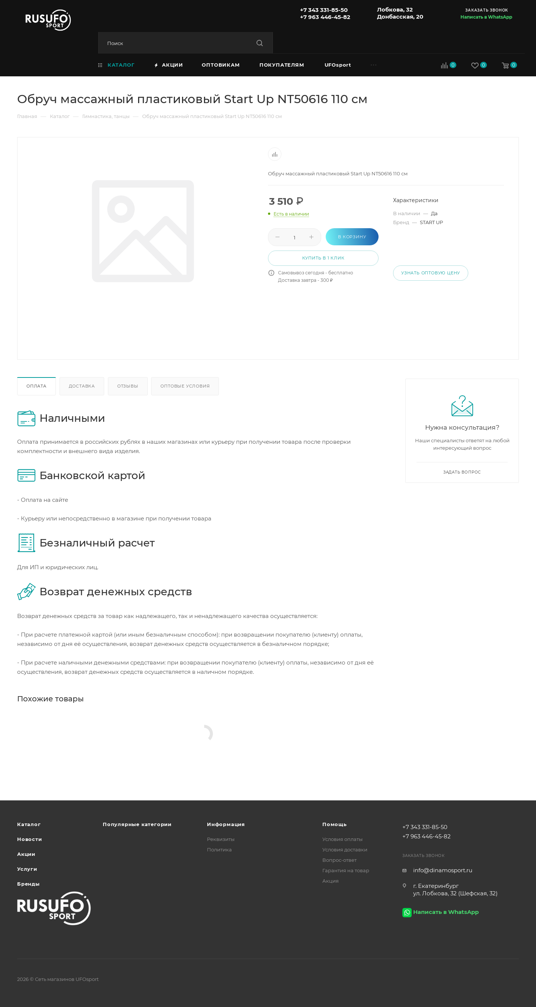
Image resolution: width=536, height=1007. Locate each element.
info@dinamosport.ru (442, 870)
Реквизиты (220, 839)
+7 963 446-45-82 (325, 16)
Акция (330, 881)
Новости (29, 839)
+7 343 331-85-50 (324, 9)
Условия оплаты (342, 839)
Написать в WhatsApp (486, 17)
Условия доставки (344, 850)
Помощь (334, 824)
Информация (226, 824)
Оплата (36, 386)
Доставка (82, 386)
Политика (219, 850)
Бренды (28, 884)
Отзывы (127, 386)
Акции (26, 854)
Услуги (27, 869)
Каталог (29, 824)
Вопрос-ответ (339, 860)
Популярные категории (137, 824)
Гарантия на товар (345, 870)
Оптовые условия (185, 386)
